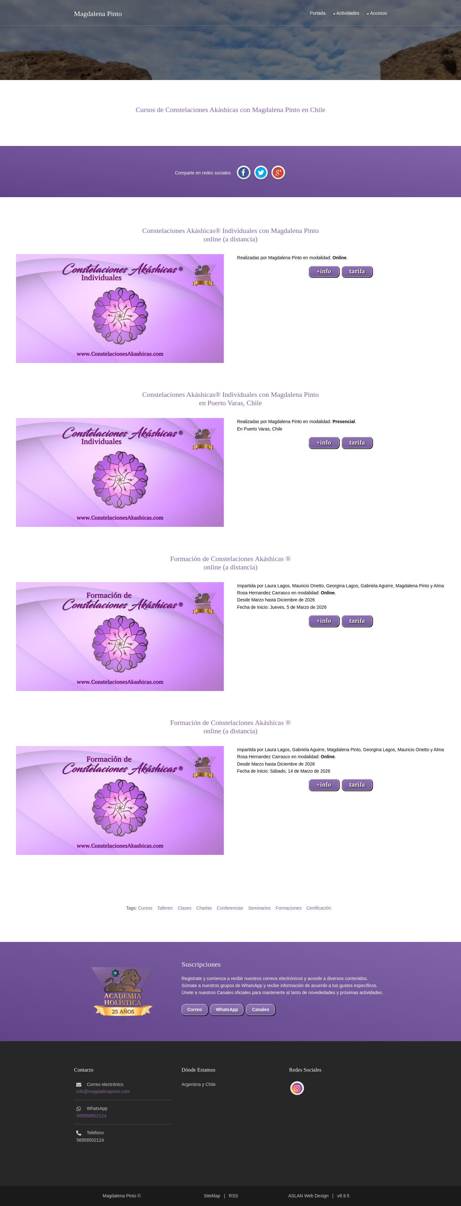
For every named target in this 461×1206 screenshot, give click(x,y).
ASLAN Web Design (308, 1195)
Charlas (204, 908)
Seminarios (259, 908)
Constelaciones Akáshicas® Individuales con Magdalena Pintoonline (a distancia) (230, 235)
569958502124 (91, 1115)
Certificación (318, 908)
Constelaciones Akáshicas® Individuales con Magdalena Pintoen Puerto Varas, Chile (230, 398)
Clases (184, 908)
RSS (233, 1195)
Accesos (378, 13)
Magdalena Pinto (98, 14)
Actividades (348, 13)
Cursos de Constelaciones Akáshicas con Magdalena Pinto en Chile (231, 110)
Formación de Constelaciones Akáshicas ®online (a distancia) (230, 563)
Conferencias (230, 908)
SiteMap (212, 1195)
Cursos (145, 908)
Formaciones (289, 908)
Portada (318, 13)
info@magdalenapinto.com (103, 1091)
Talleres (165, 908)
